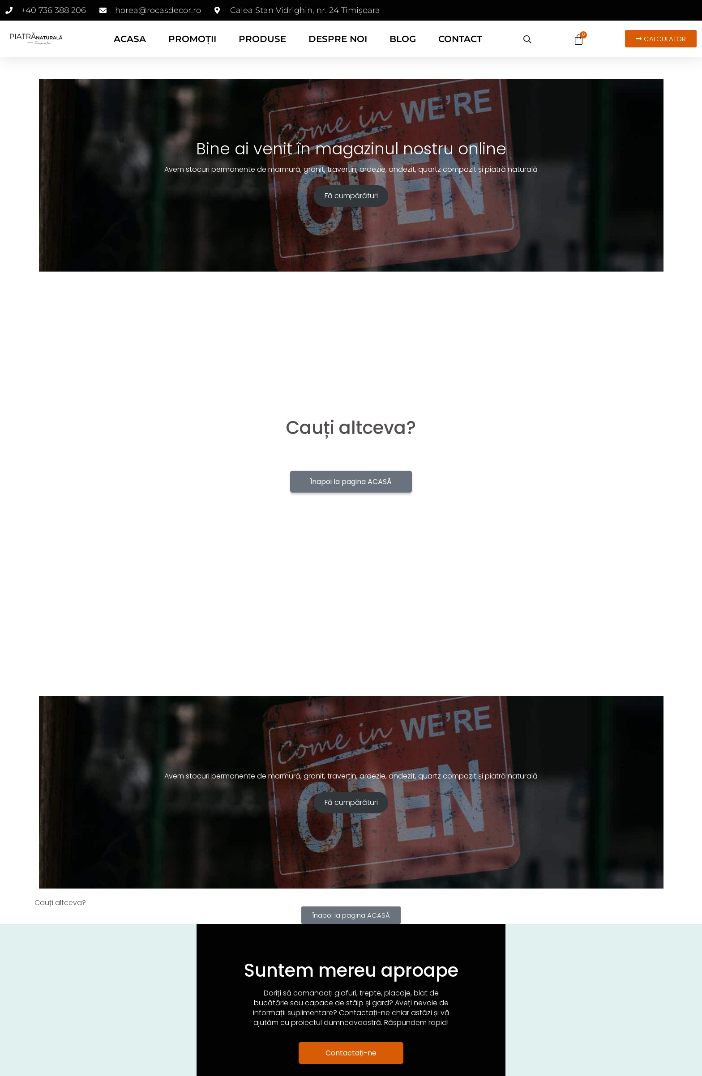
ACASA (130, 39)
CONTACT (460, 39)
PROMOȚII (192, 39)
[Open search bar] (527, 39)
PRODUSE (262, 39)
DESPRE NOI (337, 39)
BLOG (403, 39)
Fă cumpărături (351, 196)
